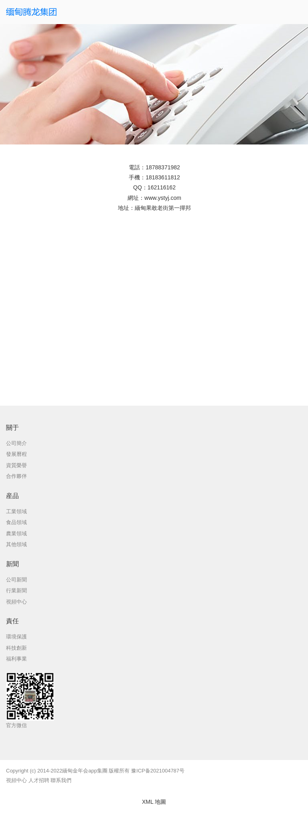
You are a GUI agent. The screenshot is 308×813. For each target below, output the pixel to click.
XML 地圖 (154, 802)
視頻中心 (16, 780)
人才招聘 (38, 780)
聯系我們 (61, 780)
